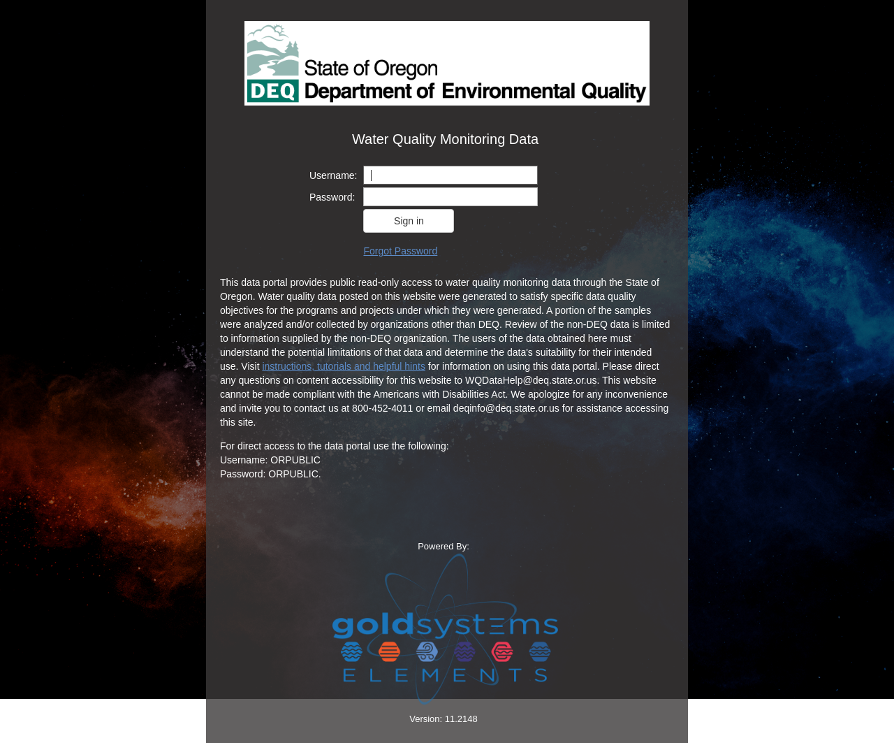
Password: (332, 197)
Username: (333, 175)
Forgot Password (400, 251)
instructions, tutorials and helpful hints (343, 366)
